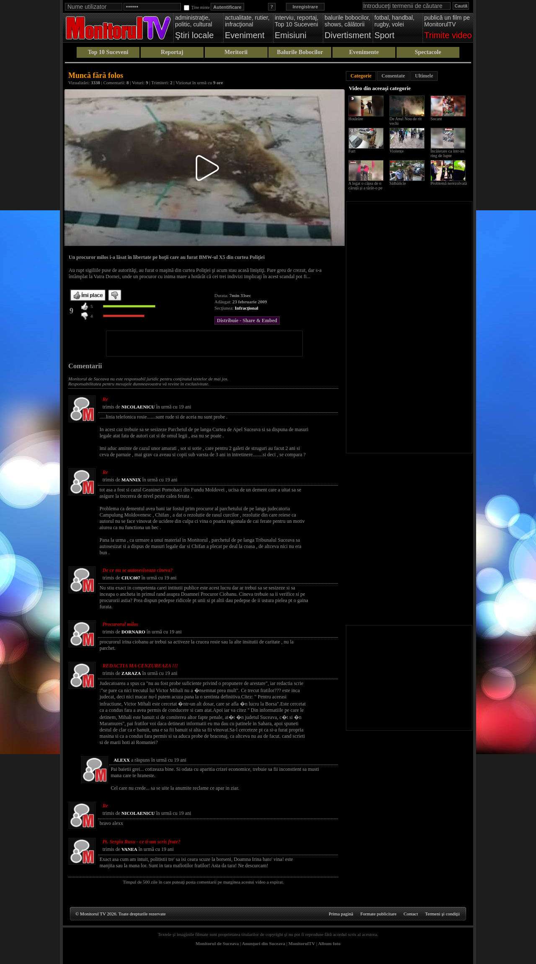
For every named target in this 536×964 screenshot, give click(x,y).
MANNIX (131, 479)
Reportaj (172, 52)
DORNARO (133, 631)
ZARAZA (131, 673)
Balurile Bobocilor (300, 52)
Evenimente (364, 52)
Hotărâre (355, 118)
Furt (352, 151)
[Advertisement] (204, 343)
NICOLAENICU (138, 406)
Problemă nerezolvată (448, 183)
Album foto (329, 943)
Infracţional (246, 307)
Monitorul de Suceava (217, 943)
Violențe (396, 151)
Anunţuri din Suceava (263, 943)
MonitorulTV (302, 943)
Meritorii (235, 52)
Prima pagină (341, 913)
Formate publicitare (378, 913)
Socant (436, 118)
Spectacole (428, 52)
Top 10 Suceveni (108, 52)
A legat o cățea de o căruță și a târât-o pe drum (365, 188)
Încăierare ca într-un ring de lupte (447, 153)
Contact (411, 913)
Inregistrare (305, 6)
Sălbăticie (397, 183)
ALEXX (121, 759)
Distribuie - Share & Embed (247, 320)
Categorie (360, 76)
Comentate (393, 76)
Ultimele (424, 76)
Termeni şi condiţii (442, 913)
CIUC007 (130, 577)
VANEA (129, 849)
